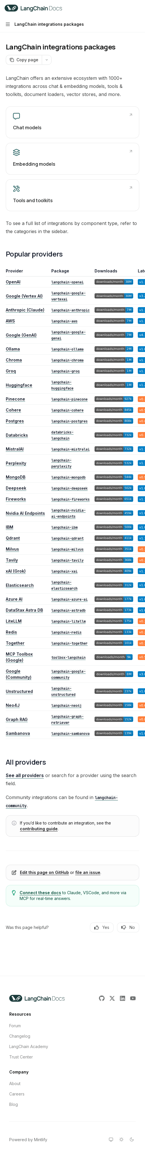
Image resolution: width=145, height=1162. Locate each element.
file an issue (87, 872)
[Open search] (126, 8)
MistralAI (15, 449)
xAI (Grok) (16, 571)
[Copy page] (24, 60)
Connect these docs (40, 892)
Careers (17, 1093)
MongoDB (15, 477)
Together (15, 643)
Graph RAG (17, 719)
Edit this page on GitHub (44, 872)
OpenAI (13, 281)
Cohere (13, 409)
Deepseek (16, 488)
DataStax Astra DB (24, 610)
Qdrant (13, 538)
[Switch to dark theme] (132, 1139)
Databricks (17, 435)
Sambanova (18, 733)
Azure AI (14, 599)
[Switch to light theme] (121, 1139)
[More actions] (137, 8)
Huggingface (19, 385)
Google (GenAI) (21, 335)
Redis (11, 632)
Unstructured (19, 691)
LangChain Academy (28, 1046)
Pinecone (15, 398)
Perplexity (16, 463)
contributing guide (39, 828)
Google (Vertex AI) (24, 296)
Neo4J (13, 705)
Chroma (14, 359)
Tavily (12, 560)
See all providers (25, 775)
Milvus (12, 549)
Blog (13, 1104)
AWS (10, 320)
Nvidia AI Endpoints (25, 513)
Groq (11, 370)
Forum (15, 1025)
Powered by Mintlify (28, 1139)
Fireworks (16, 499)
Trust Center (21, 1056)
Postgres (15, 420)
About (14, 1083)
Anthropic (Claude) (25, 309)
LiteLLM (14, 621)
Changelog (19, 1036)
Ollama (13, 348)
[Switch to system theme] (111, 1139)
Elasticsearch (20, 585)
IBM (9, 527)
